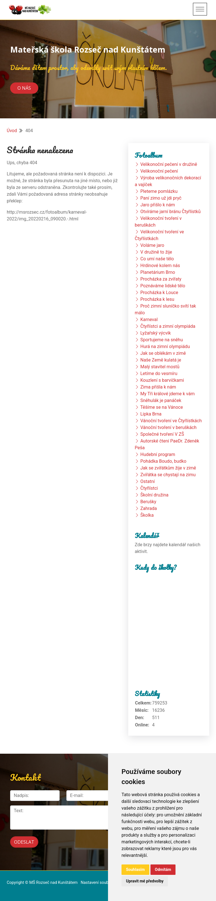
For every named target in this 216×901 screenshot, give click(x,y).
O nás (24, 88)
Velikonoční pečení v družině (168, 164)
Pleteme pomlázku (158, 191)
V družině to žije (156, 252)
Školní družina (154, 495)
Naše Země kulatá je (160, 360)
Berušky (148, 501)
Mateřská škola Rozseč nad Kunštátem (87, 49)
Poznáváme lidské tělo (162, 285)
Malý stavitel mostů (159, 366)
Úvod (12, 130)
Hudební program (157, 454)
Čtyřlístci (149, 488)
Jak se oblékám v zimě (163, 353)
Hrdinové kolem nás (160, 265)
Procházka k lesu (157, 299)
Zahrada (148, 508)
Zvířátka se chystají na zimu (168, 474)
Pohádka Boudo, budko (163, 461)
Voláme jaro (152, 245)
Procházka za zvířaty (160, 279)
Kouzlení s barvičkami (162, 380)
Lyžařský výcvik (155, 333)
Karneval (149, 319)
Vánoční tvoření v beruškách (168, 427)
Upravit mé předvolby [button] (144, 881)
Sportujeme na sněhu (161, 339)
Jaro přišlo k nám (157, 204)
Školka (147, 515)
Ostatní (147, 481)
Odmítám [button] (163, 869)
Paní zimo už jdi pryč (160, 198)
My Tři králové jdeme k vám (167, 393)
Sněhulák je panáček (160, 400)
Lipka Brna (150, 414)
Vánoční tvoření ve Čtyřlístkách (171, 420)
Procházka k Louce (159, 292)
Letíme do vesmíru (158, 373)
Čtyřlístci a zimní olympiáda (167, 326)
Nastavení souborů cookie (104, 880)
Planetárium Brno (157, 272)
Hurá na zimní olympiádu (165, 346)
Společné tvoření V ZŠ (162, 434)
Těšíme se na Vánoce (161, 407)
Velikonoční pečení (159, 171)
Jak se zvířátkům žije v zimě (168, 468)
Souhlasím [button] (135, 869)
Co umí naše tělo (157, 258)
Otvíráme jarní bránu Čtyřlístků (170, 211)
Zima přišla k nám (158, 387)
